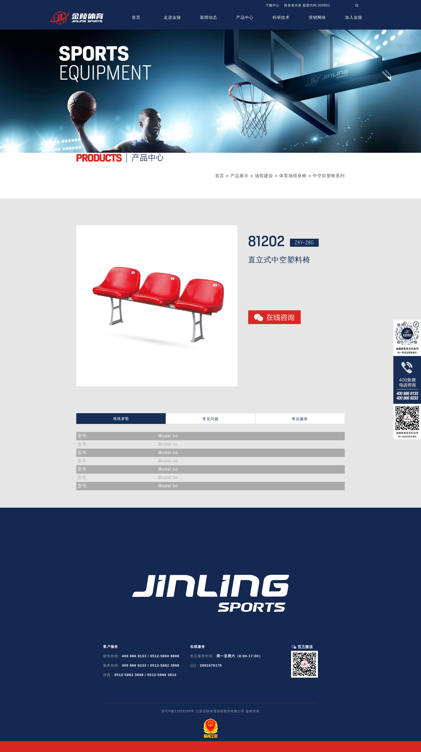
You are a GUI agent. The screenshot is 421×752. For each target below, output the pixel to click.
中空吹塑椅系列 (329, 175)
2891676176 (211, 665)
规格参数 (121, 418)
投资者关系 (293, 5)
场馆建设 (264, 175)
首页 (219, 175)
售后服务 (300, 419)
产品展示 (239, 175)
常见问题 (210, 419)
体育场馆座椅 (293, 175)
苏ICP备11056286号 (177, 711)
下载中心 (273, 5)
